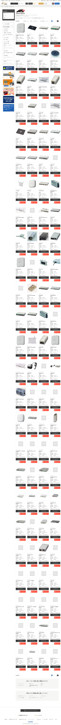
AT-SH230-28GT (41, 190)
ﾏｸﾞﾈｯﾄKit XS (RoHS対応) (31, 295)
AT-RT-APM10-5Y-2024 (19, 580)
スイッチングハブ (20, 683)
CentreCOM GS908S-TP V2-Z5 (55, 632)
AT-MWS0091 (29, 373)
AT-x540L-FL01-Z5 (18, 554)
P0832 (51, 529)
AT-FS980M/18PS (53, 295)
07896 (17, 581)
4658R (40, 633)
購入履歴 (57, 3)
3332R (17, 87)
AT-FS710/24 (29, 321)
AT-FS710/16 (18, 321)
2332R (51, 218)
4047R (28, 218)
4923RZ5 (51, 659)
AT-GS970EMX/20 (41, 632)
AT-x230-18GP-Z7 (41, 399)
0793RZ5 (17, 633)
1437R (40, 113)
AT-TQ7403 (17, 190)
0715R (17, 244)
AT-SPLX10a (52, 164)
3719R (28, 322)
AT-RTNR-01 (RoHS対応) (54, 269)
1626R (28, 139)
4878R (28, 270)
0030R (40, 87)
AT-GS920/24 (52, 138)
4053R (28, 192)
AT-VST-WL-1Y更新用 (30, 580)
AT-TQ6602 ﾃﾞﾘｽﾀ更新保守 (54, 606)
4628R (17, 165)
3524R (28, 113)
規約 (56, 719)
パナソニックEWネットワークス (34, 698)
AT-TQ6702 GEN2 (18, 347)
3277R (17, 296)
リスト (49, 21)
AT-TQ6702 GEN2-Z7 (30, 399)
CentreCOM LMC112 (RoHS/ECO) (53, 191)
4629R (28, 165)
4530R (51, 581)
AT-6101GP (40, 243)
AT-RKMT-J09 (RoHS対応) (20, 373)
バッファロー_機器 (21, 697)
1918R (40, 296)
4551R (17, 348)
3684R (40, 192)
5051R (28, 659)
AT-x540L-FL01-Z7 (30, 554)
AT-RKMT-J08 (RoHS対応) (20, 217)
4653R (17, 529)
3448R (51, 244)
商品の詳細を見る (20, 43)
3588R (28, 87)
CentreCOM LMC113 (42, 321)
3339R (51, 87)
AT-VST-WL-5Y (41, 580)
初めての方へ (55, 0)
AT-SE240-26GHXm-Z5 (53, 658)
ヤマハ (42, 697)
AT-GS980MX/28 (41, 658)
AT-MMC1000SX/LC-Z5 (42, 554)
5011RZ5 (17, 503)
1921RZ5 (51, 633)
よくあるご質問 (49, 0)
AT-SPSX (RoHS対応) (30, 243)
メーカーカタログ (39, 715)
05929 (28, 477)
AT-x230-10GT (52, 554)
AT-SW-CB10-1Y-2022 (30, 632)
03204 (28, 581)
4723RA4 (51, 607)
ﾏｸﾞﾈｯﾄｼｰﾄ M (41, 269)
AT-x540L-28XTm (30, 658)
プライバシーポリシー (31, 719)
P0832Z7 (40, 607)
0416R (51, 192)
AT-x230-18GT (18, 295)
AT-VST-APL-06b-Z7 (42, 606)
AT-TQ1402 (29, 190)
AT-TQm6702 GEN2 (53, 347)
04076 (28, 529)
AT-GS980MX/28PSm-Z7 (19, 658)
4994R (40, 503)
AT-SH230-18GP (41, 138)
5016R (17, 192)
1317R (40, 244)
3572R (40, 348)
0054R (51, 113)
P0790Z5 (40, 555)
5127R (51, 503)
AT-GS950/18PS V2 (19, 164)
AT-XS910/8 (52, 580)
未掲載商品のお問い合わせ (23, 715)
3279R (51, 555)
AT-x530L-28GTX (30, 217)
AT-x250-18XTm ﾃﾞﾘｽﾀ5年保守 (31, 606)
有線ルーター (31, 683)
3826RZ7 (17, 659)
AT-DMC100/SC (41, 347)
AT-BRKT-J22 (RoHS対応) (31, 347)
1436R (17, 113)
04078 (17, 607)
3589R (51, 139)
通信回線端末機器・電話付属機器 (34, 686)
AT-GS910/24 (52, 217)
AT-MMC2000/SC (53, 243)
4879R (51, 322)
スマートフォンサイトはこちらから (31, 710)
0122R (28, 244)
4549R (17, 270)
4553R (51, 348)
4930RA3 (28, 607)
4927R (28, 503)
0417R (40, 322)
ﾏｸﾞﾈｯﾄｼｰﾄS (17, 138)
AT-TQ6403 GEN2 (30, 269)
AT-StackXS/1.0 (41, 373)
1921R (40, 218)
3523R (40, 139)
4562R (40, 477)
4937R (40, 529)
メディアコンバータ (21, 685)
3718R (17, 322)
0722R (17, 139)
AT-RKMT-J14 (18, 243)
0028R (28, 348)
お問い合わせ (43, 0)
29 (56, 675)
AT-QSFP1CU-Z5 (18, 632)
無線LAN (42, 683)
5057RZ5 (51, 477)
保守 (41, 685)
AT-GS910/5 (40, 164)
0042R (28, 296)
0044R (51, 270)
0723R (40, 270)
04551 (28, 633)
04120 (40, 581)
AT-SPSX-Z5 (52, 399)
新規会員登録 (41, 3)
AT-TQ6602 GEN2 (18, 269)
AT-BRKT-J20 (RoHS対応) (20, 399)
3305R (51, 296)
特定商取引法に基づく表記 (13, 719)
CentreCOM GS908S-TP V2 (43, 217)
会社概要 (5, 719)
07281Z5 (17, 555)
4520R (51, 165)
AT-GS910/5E (52, 373)
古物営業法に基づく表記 (22, 719)
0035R (17, 218)
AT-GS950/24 (41, 295)
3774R (40, 659)
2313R (40, 165)
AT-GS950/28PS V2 (30, 164)
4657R (17, 477)
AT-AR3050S (29, 138)
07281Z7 (28, 555)
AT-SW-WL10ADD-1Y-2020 (20, 606)
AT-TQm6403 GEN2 (53, 321)
